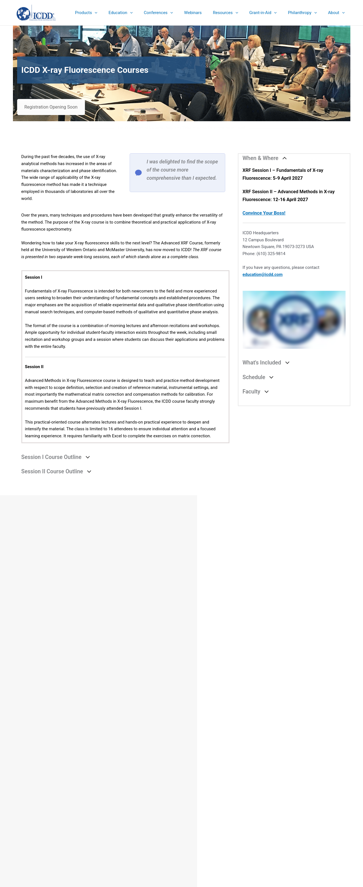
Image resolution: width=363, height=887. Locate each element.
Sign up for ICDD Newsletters (181, 828)
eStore (181, 808)
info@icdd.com (71, 814)
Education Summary (181, 814)
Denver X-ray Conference (181, 821)
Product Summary (181, 793)
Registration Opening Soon (51, 107)
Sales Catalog (182, 800)
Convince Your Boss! (264, 213)
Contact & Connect (181, 835)
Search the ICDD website (299, 797)
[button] (107, 12)
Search (335, 807)
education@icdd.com (263, 274)
